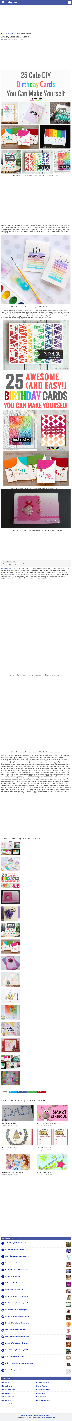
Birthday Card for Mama (44, 1172)
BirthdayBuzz (10, 2)
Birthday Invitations (7, 1397)
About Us (48, 1415)
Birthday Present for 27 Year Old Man (16, 1249)
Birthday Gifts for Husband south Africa (17, 1323)
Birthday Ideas (40, 1393)
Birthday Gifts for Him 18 (13, 1276)
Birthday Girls (5, 1393)
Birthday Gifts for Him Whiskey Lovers (17, 1316)
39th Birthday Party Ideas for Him (15, 1243)
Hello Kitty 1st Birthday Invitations (15, 1330)
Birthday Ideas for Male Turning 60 (16, 1310)
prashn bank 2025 (50, 1417)
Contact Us (29, 1415)
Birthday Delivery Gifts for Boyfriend (16, 1350)
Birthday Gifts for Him (43, 1389)
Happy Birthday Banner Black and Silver (17, 1370)
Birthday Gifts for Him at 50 (13, 1263)
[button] (69, 2)
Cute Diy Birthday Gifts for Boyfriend (16, 1303)
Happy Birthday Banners (9, 1404)
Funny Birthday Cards (43, 1400)
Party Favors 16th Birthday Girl (14, 1283)
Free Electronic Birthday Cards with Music (49, 1123)
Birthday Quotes (6, 1400)
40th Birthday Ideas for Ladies (14, 1356)
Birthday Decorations (42, 1382)
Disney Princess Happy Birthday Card (13, 1172)
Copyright (35, 1415)
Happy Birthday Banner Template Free (17, 1256)
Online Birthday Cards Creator (45, 1148)
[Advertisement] (36, 19)
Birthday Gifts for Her (8, 1389)
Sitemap (23, 1415)
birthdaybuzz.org (6, 568)
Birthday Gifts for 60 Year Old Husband (17, 1296)
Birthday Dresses (6, 1386)
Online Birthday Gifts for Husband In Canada (19, 1363)
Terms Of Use (41, 1415)
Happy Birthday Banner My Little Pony (17, 1336)
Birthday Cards (6, 39)
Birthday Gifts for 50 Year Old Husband (17, 1343)
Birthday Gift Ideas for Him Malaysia (16, 1269)
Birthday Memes (41, 1397)
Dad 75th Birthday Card (9, 1123)
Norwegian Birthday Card (9, 1148)
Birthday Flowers (41, 1386)
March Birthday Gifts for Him (14, 1289)
